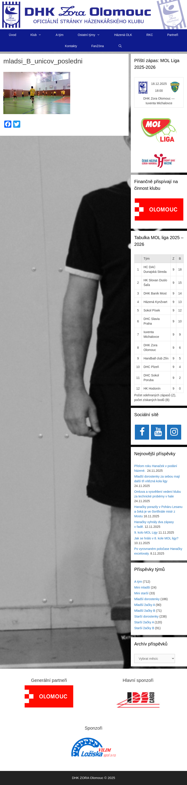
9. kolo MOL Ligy (146, 532)
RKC (149, 35)
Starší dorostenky (146, 616)
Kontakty (71, 46)
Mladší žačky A (144, 605)
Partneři (172, 35)
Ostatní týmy (92, 34)
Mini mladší (142, 587)
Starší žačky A (144, 622)
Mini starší (141, 593)
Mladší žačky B (144, 610)
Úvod (12, 35)
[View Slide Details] (159, 209)
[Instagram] (174, 432)
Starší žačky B (144, 628)
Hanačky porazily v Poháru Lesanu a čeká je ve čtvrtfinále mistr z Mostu (158, 511)
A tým (60, 35)
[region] (159, 211)
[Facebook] (142, 432)
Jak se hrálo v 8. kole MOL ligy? (156, 538)
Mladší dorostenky (147, 599)
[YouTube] (158, 432)
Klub (39, 34)
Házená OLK (123, 35)
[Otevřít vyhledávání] (120, 46)
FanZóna (97, 46)
